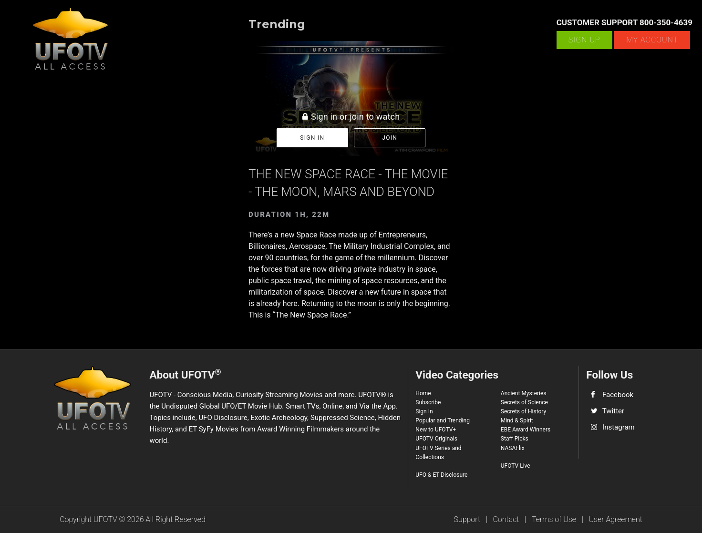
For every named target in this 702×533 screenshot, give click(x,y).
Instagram (618, 427)
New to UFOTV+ (435, 429)
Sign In (424, 411)
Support (467, 519)
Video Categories (456, 375)
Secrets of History (523, 411)
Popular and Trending (442, 420)
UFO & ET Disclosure (441, 475)
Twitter (613, 411)
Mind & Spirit (517, 420)
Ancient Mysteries (524, 393)
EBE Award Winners (525, 429)
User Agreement (615, 519)
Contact (506, 519)
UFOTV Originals (436, 438)
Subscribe (428, 402)
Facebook (617, 394)
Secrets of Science (524, 402)
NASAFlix (513, 448)
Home (423, 393)
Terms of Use (554, 519)
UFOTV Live (515, 465)
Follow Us (609, 375)
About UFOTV (185, 374)
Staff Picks (514, 438)
